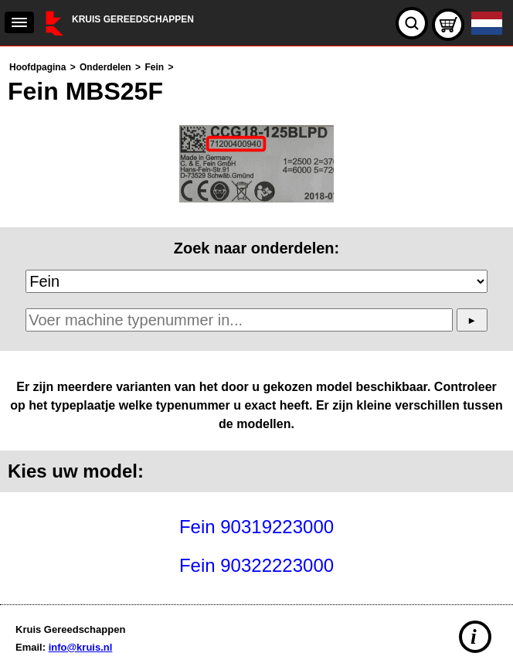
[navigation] (19, 22)
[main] (256, 321)
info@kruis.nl (81, 647)
